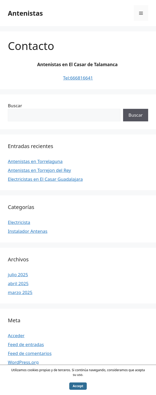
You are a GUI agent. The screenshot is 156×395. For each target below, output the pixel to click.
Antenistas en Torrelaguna (35, 161)
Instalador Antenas (27, 231)
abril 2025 (18, 283)
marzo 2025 (20, 292)
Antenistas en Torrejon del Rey (39, 170)
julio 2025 (18, 275)
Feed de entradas (26, 344)
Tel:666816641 (78, 78)
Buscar (15, 106)
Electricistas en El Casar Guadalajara (45, 179)
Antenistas (25, 13)
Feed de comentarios (29, 353)
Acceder (16, 335)
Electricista (19, 222)
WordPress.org (23, 362)
